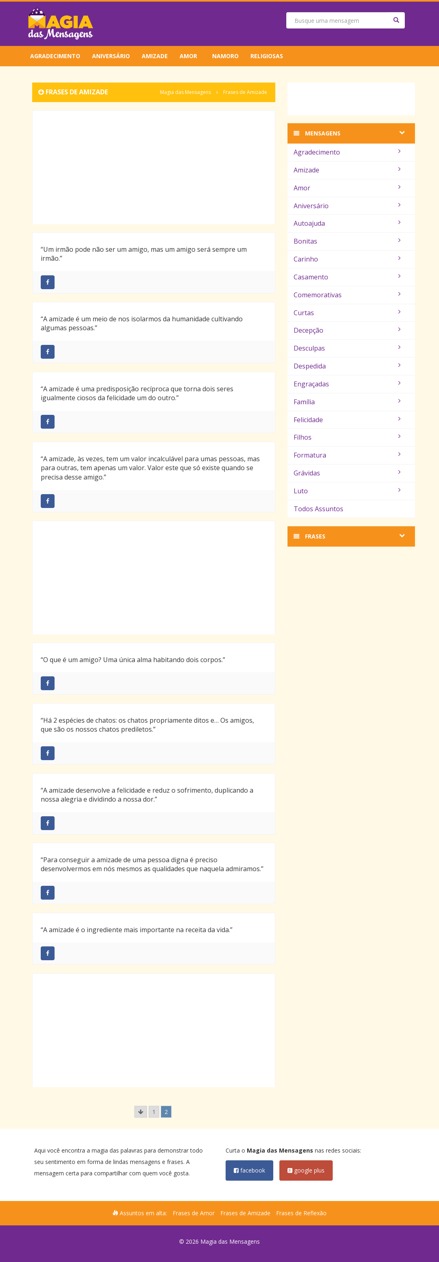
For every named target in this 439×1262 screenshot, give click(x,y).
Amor (188, 56)
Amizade (155, 56)
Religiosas (266, 56)
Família (347, 401)
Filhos (347, 437)
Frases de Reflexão (301, 1213)
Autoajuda (347, 223)
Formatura (347, 455)
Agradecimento (55, 56)
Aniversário (111, 56)
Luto (347, 490)
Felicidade (347, 419)
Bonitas (347, 241)
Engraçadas (347, 383)
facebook (249, 1170)
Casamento (347, 276)
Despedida (347, 366)
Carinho (347, 259)
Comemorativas (347, 294)
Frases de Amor (194, 1213)
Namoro (225, 56)
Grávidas (347, 473)
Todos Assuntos (318, 508)
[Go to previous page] (140, 1112)
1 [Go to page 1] (154, 1112)
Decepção (347, 330)
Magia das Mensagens (185, 92)
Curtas (347, 312)
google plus (306, 1170)
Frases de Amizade (245, 1213)
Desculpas (347, 348)
